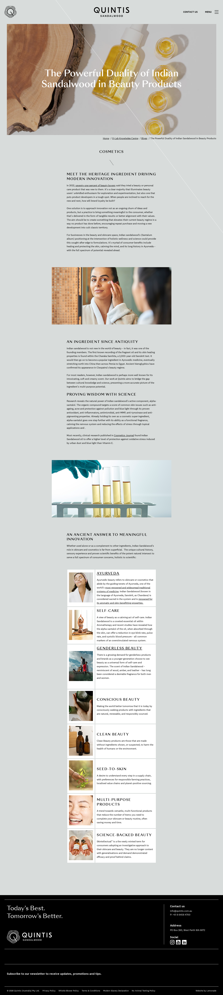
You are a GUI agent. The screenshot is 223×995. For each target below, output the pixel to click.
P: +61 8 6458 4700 (180, 914)
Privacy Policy (48, 990)
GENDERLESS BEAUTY (119, 648)
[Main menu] (212, 12)
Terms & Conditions (91, 990)
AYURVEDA (108, 573)
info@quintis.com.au (181, 910)
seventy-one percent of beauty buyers (95, 185)
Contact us (190, 12)
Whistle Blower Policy (68, 990)
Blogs (144, 138)
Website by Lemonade (206, 990)
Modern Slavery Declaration (116, 990)
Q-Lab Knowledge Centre (125, 138)
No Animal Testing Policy (143, 990)
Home (106, 138)
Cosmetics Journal (124, 435)
